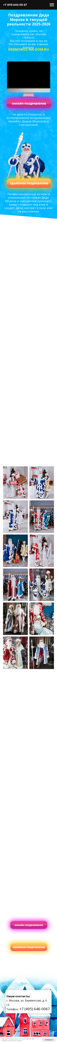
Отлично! (49, 1040)
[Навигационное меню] (52, 4)
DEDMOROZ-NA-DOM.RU (28, 49)
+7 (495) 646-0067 (34, 1008)
